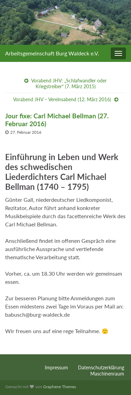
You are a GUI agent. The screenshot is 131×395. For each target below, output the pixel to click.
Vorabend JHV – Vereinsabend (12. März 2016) (62, 99)
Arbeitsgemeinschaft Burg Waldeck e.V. (52, 53)
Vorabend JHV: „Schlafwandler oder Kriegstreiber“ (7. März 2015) (69, 83)
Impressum (56, 367)
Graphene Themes (59, 386)
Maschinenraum (107, 374)
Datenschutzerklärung (101, 367)
